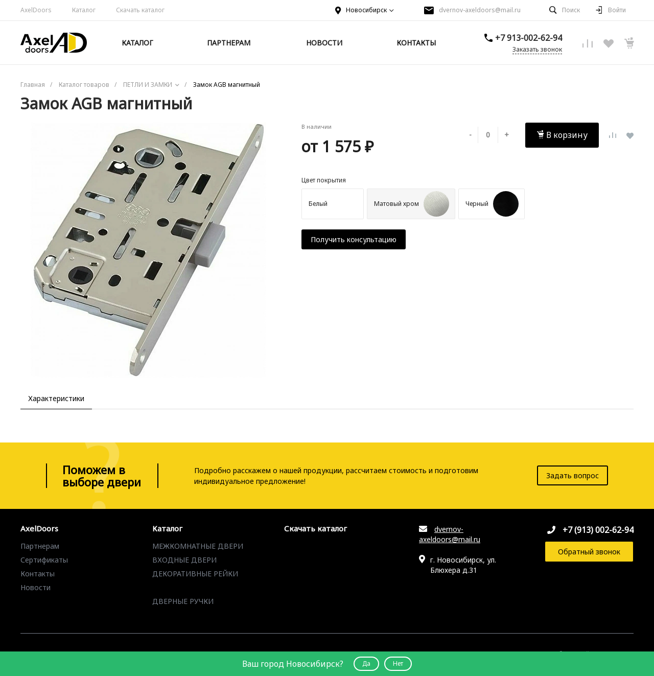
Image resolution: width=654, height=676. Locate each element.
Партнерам (39, 546)
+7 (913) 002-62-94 (598, 529)
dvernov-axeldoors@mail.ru (480, 10)
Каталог (84, 10)
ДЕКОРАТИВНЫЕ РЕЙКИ (195, 573)
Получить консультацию (353, 239)
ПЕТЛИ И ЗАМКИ (182, 587)
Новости (35, 587)
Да (366, 663)
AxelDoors (36, 10)
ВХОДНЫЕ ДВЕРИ (184, 560)
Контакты (37, 573)
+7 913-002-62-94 (528, 37)
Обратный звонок (589, 551)
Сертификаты (44, 560)
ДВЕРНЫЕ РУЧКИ (183, 601)
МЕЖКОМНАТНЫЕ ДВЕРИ (197, 546)
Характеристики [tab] (56, 398)
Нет (398, 663)
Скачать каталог (140, 10)
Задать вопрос (572, 475)
